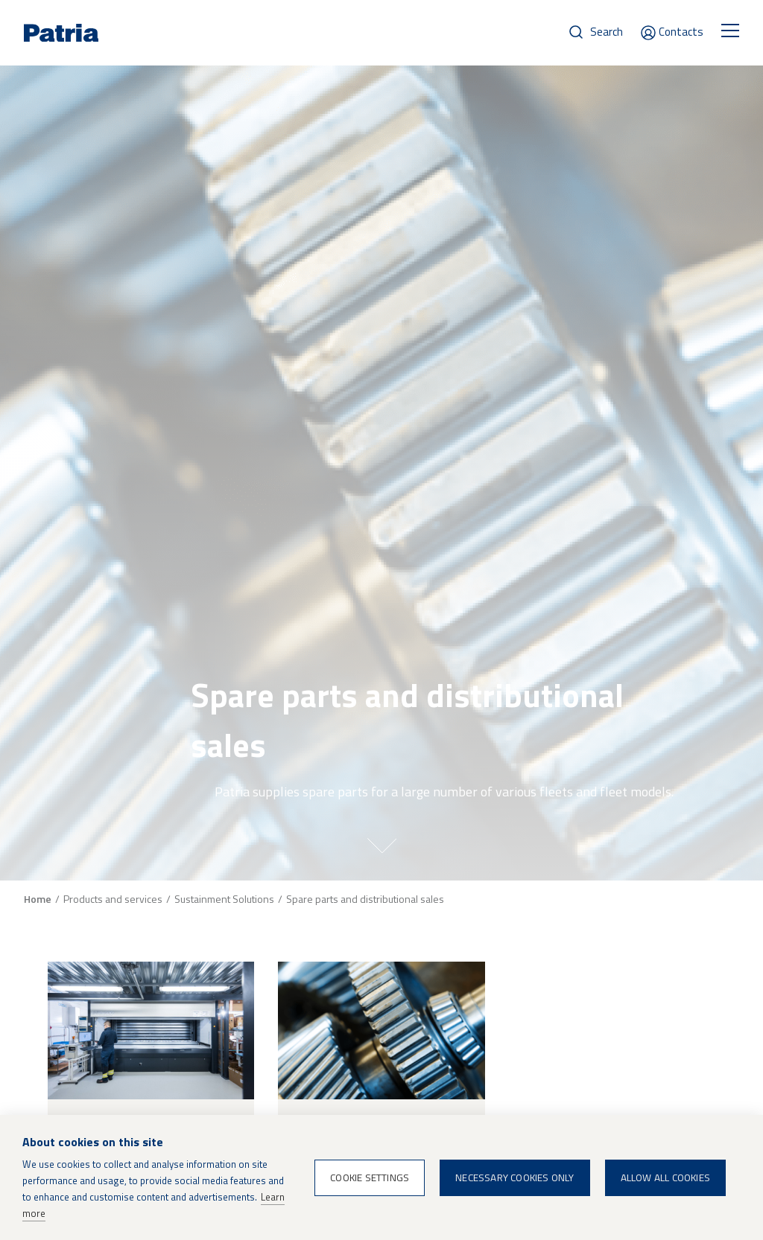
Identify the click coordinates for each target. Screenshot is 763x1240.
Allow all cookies (665, 1177)
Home (37, 899)
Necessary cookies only (514, 1177)
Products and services (112, 899)
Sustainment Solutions (224, 899)
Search (606, 31)
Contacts (681, 31)
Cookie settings (369, 1177)
